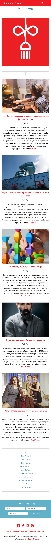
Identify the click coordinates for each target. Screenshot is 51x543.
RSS (32, 526)
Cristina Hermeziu (25, 477)
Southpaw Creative (32, 539)
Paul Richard (25, 460)
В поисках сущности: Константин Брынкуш (25, 340)
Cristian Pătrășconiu (25, 484)
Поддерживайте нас (36, 532)
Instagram (28, 526)
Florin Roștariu (25, 466)
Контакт (24, 532)
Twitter (23, 526)
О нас (9, 532)
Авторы (16, 532)
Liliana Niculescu (25, 480)
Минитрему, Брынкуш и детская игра (25, 267)
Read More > (34, 149)
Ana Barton (25, 470)
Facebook (18, 526)
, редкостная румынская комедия (25, 411)
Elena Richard (25, 456)
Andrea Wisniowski (25, 473)
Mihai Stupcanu (25, 463)
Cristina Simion (25, 487)
